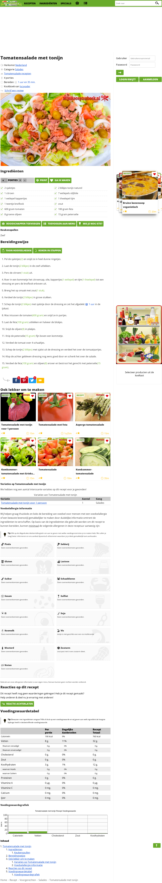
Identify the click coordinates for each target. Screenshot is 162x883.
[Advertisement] (81, 30)
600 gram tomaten (14, 209)
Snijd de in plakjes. (21, 329)
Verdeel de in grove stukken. (28, 297)
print (41, 180)
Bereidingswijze (16, 855)
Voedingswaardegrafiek (27, 874)
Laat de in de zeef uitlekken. (27, 265)
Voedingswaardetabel (20, 871)
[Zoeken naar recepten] (138, 3)
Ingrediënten (15, 849)
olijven (20, 329)
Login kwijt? (127, 79)
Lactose (63, 561)
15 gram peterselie (68, 214)
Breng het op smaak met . (24, 290)
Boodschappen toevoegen (21, 223)
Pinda (6, 544)
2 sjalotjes (9, 188)
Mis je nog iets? (90, 223)
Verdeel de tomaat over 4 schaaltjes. (25, 342)
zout (60, 203)
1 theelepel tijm (66, 198)
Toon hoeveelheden (16, 250)
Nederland (21, 65)
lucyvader (25, 86)
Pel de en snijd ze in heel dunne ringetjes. (32, 259)
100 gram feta (65, 209)
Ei (3, 613)
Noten (6, 665)
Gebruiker (121, 58)
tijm (86, 279)
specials (66, 3)
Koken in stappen (47, 250)
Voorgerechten (28, 880)
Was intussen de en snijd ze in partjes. (35, 315)
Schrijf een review (14, 90)
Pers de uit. (18, 272)
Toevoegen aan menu (59, 223)
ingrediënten (48, 3)
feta (21, 322)
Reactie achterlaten (17, 703)
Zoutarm (63, 647)
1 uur (89, 304)
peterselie (24, 335)
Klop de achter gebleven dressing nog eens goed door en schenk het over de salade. (51, 356)
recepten (30, 3)
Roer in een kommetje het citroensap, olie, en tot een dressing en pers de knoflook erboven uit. (53, 281)
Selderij (63, 544)
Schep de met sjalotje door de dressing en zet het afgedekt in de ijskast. (51, 306)
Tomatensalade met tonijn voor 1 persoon (24, 502)
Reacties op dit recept (20, 868)
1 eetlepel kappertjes (15, 198)
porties (10, 77)
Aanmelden (150, 79)
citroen (21, 272)
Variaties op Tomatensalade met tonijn (35, 862)
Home (3, 880)
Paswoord (121, 64)
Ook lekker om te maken (21, 858)
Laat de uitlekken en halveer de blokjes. (33, 322)
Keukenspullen (22, 852)
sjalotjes (17, 259)
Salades (19, 69)
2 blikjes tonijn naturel (70, 188)
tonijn (21, 265)
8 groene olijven (13, 214)
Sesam (6, 596)
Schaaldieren (66, 578)
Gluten (6, 561)
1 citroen (9, 193)
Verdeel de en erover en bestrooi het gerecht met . (51, 365)
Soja (61, 613)
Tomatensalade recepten (17, 73)
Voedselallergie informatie (28, 865)
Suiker (6, 578)
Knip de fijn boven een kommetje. (34, 335)
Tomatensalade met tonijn (17, 846)
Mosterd (7, 647)
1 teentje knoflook (14, 203)
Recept (13, 880)
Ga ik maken (60, 180)
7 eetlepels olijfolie (68, 193)
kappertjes (62, 279)
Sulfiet (62, 596)
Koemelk (7, 630)
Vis (60, 630)
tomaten (33, 315)
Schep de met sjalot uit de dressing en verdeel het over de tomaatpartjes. (54, 349)
